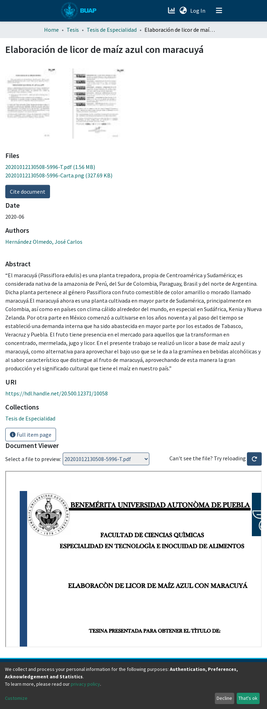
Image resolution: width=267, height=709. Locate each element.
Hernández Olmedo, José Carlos (43, 241)
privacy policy (85, 684)
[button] (183, 10)
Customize (16, 698)
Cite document (27, 191)
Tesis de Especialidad (112, 29)
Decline (224, 698)
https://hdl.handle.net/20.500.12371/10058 (56, 393)
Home (51, 29)
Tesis (73, 29)
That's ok (247, 698)
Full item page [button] (30, 434)
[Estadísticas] (172, 10)
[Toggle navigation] (219, 10)
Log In (198, 10)
